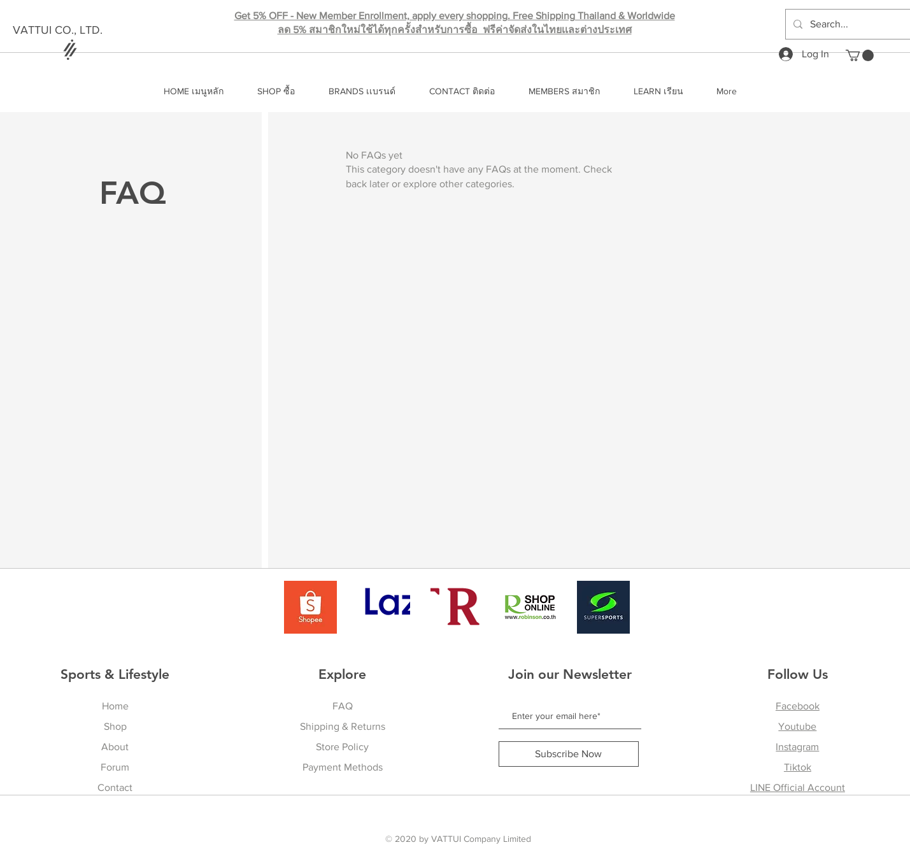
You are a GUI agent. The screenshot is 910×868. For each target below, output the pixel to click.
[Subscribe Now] (569, 754)
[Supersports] (603, 607)
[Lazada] (383, 607)
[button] (860, 55)
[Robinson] (530, 607)
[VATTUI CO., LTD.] (85, 30)
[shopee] (310, 607)
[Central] (456, 607)
